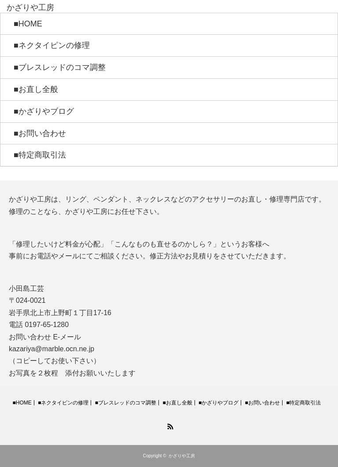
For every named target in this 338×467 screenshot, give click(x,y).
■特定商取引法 (40, 155)
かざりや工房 (182, 455)
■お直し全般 (36, 89)
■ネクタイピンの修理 (52, 45)
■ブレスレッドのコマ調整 (60, 67)
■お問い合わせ (40, 133)
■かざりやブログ (44, 111)
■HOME (28, 23)
